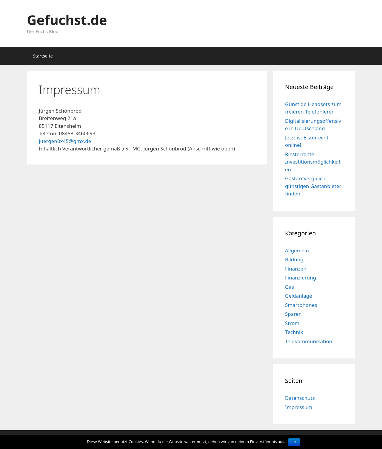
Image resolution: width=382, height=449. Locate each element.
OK (294, 442)
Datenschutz (300, 397)
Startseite (43, 56)
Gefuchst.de (67, 20)
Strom (292, 323)
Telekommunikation (308, 341)
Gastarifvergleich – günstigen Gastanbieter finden (313, 186)
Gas (289, 286)
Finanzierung (300, 277)
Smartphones (301, 305)
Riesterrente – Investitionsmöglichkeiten (313, 162)
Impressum (298, 407)
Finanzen (295, 268)
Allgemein (297, 250)
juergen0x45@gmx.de (65, 141)
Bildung (294, 259)
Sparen (293, 313)
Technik (294, 332)
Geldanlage (298, 295)
